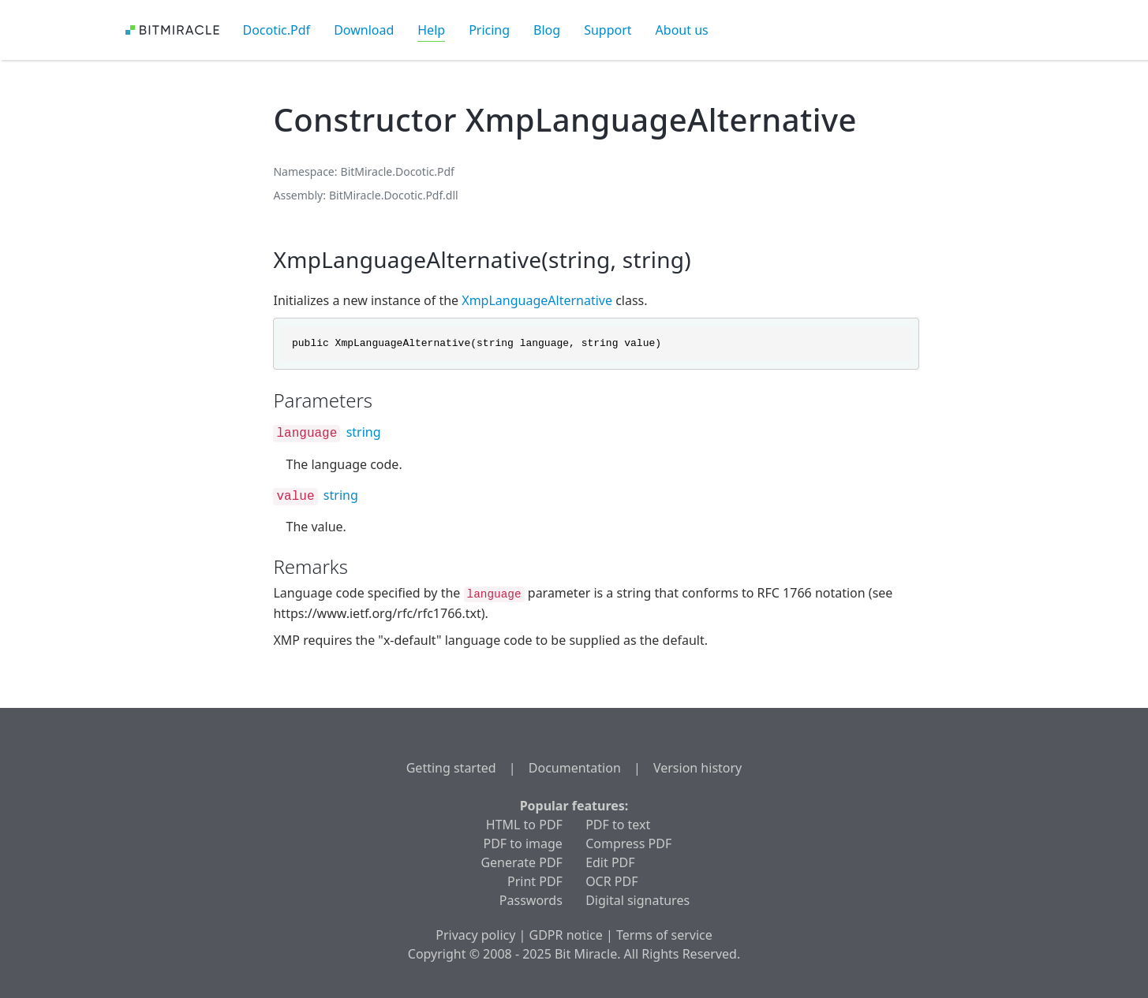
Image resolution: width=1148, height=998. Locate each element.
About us (682, 30)
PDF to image (523, 843)
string (363, 432)
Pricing (489, 30)
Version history (697, 767)
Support (607, 30)
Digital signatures (637, 900)
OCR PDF (611, 881)
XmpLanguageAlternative (537, 300)
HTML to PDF (524, 824)
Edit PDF (609, 862)
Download (364, 30)
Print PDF (535, 881)
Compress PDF (628, 843)
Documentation (575, 767)
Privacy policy (475, 935)
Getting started (451, 767)
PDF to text (617, 824)
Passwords (531, 900)
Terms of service (664, 935)
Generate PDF (521, 862)
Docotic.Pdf (277, 30)
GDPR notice (566, 935)
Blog (546, 30)
